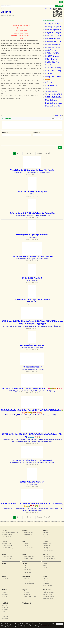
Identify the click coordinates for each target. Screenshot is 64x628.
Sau (50, 9)
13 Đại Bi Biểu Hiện (51, 59)
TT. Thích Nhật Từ (21, 259)
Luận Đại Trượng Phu (48, 20)
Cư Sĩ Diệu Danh (40, 369)
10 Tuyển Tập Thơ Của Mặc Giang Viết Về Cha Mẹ (32, 235)
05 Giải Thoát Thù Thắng (53, 36)
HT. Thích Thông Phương (43, 172)
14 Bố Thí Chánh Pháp (52, 62)
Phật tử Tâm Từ (43, 259)
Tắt (53, 118)
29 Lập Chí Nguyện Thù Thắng (54, 106)
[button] (61, 2)
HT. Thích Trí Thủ (7, 326)
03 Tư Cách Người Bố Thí (53, 30)
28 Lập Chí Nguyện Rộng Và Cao (54, 103)
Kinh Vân (32, 194)
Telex (57, 118)
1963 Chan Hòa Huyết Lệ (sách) (32, 367)
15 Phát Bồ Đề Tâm (51, 65)
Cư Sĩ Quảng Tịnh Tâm (31, 326)
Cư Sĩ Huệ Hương (42, 326)
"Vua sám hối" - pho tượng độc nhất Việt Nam (32, 192)
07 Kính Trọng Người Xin (53, 41)
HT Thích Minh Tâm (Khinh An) (27, 369)
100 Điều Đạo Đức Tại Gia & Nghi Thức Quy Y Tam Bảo (32, 300)
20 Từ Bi (47, 80)
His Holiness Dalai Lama (27, 347)
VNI (60, 118)
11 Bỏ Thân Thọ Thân (52, 53)
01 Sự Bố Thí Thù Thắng (52, 24)
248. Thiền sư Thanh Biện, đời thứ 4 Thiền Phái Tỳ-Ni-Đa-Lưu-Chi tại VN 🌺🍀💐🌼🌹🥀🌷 (32, 388)
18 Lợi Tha (48, 74)
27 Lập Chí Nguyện (51, 100)
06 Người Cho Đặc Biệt (52, 39)
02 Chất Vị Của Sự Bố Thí (53, 27)
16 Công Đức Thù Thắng (53, 68)
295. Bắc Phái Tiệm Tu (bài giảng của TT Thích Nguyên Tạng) (32, 460)
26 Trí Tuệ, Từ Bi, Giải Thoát (54, 97)
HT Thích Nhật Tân (32, 237)
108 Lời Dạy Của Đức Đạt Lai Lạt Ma (32, 345)
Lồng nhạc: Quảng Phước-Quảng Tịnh (27, 441)
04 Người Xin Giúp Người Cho (54, 33)
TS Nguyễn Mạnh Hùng (20, 215)
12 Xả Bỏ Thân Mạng (52, 56)
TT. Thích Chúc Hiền (27, 391)
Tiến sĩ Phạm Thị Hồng (33, 215)
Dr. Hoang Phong (38, 347)
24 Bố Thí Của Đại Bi (51, 91)
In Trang (1, 116)
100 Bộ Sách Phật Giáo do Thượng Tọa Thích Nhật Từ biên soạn (32, 256)
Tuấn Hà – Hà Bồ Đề (44, 215)
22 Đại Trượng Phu (51, 85)
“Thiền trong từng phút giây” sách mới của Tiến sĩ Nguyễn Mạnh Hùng (32, 213)
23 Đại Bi (48, 88)
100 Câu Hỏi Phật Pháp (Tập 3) (32, 278)
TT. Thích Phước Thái (32, 280)
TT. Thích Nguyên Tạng (32, 259)
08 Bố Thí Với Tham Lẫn (52, 44)
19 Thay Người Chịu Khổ (53, 77)
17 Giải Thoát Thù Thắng (53, 71)
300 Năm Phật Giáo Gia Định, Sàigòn (32, 482)
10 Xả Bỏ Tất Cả (50, 50)
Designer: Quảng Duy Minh (54, 326)
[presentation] (14, 141)
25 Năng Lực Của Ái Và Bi (53, 94)
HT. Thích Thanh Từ (19, 172)
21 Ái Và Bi (48, 82)
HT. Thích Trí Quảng (32, 484)
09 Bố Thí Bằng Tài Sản (52, 47)
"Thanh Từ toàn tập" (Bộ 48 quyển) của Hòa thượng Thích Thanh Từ (32, 170)
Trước (45, 9)
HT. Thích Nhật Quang (30, 172)
